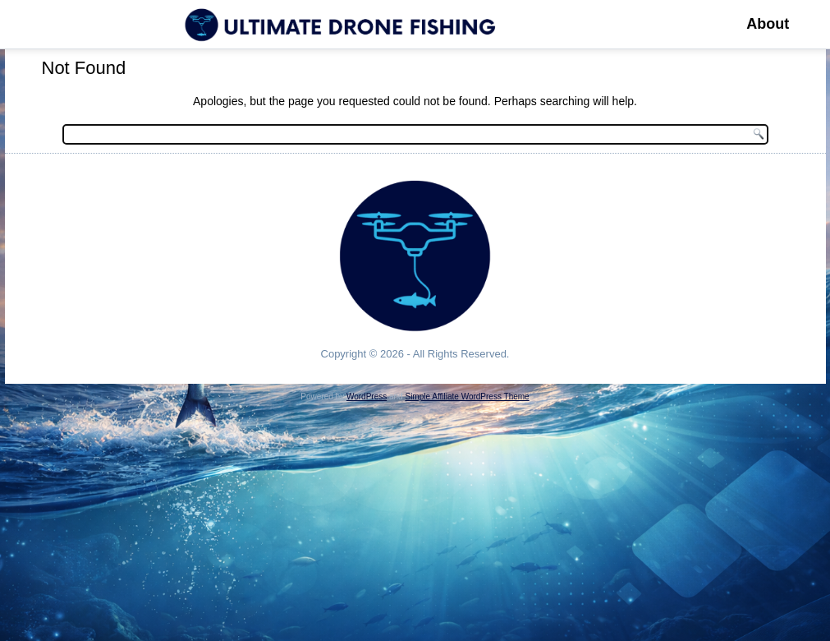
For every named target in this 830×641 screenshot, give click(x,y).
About (767, 24)
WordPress (366, 396)
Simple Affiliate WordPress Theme (467, 396)
